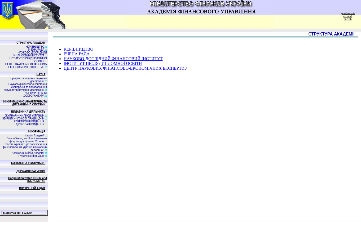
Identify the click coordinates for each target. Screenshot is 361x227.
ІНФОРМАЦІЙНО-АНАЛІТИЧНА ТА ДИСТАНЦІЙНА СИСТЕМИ (25, 103)
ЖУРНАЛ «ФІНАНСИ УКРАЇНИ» (25, 115)
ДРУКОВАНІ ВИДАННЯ (30, 124)
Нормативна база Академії (27, 153)
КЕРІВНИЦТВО (35, 46)
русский (347, 16)
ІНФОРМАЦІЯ (37, 131)
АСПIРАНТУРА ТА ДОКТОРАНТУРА (35, 94)
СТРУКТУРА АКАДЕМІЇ (30, 42)
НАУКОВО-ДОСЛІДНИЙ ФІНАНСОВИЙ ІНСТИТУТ (30, 54)
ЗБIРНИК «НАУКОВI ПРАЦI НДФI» (23, 118)
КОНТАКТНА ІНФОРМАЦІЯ (28, 163)
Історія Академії (34, 135)
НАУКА (41, 74)
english (348, 18)
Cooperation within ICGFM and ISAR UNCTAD (27, 180)
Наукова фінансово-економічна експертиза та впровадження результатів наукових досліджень (25, 87)
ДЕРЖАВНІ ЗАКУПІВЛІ (30, 171)
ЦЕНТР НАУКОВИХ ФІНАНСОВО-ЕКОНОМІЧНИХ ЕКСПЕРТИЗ (26, 66)
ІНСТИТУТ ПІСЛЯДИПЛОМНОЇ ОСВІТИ (103, 63)
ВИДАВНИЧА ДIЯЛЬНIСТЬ (28, 111)
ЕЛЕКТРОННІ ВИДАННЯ (29, 121)
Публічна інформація (32, 155)
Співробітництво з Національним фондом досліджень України (26, 140)
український (348, 13)
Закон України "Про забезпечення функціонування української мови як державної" (24, 147)
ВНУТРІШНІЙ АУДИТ (32, 188)
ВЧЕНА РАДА (36, 49)
